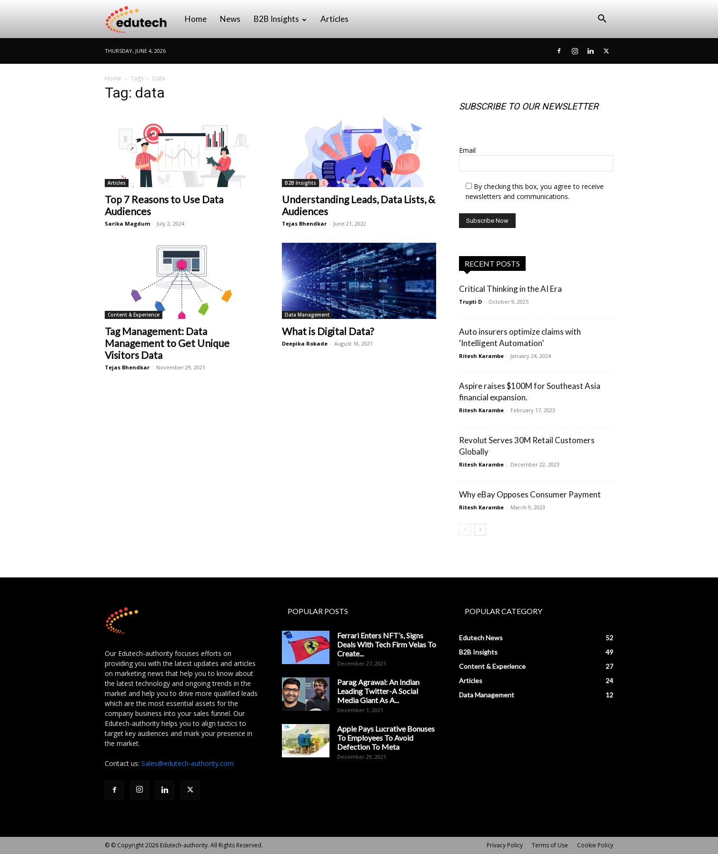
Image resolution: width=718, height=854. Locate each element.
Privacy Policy (505, 845)
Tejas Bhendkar (304, 223)
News (230, 19)
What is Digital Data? (328, 331)
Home (196, 19)
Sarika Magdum (127, 223)
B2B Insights (280, 19)
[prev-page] (465, 530)
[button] (601, 19)
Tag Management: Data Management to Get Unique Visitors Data (167, 343)
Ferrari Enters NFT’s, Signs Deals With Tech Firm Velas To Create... (386, 644)
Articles (334, 19)
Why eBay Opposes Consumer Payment (530, 494)
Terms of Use (550, 845)
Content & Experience (134, 314)
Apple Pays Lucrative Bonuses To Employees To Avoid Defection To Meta (386, 737)
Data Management (307, 314)
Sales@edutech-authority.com (187, 763)
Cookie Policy (595, 845)
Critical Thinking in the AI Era (510, 289)
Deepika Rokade (305, 343)
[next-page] (480, 530)
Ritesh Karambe (481, 355)
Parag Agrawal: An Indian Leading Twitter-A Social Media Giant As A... (378, 691)
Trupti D (470, 301)
